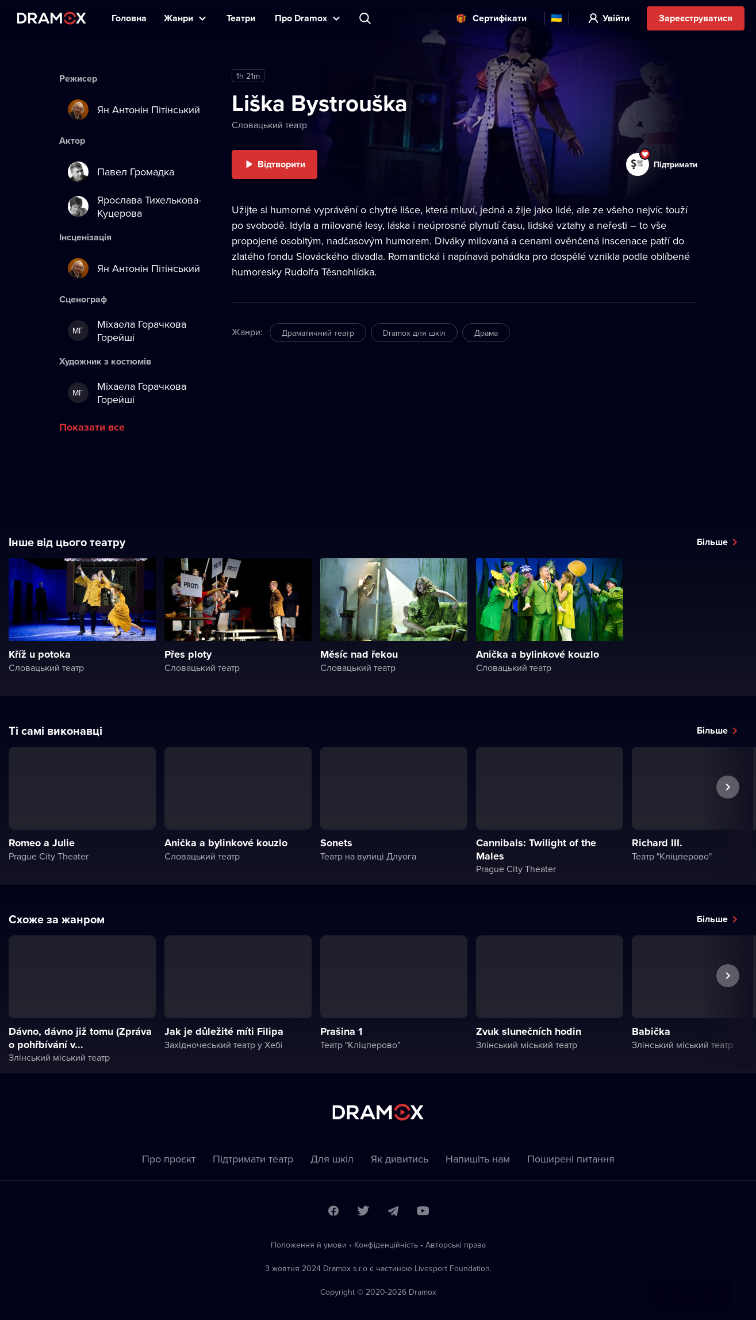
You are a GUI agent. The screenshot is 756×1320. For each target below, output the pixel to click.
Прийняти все (691, 1283)
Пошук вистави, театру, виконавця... (366, 18)
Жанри (178, 18)
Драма (486, 333)
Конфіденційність (386, 1244)
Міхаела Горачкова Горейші (127, 330)
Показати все (92, 427)
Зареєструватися (695, 18)
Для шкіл (332, 1159)
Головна (129, 18)
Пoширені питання (571, 1159)
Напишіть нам (478, 1159)
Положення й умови (309, 1244)
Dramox (51, 18)
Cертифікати (500, 18)
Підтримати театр (253, 1159)
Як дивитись (399, 1159)
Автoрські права (455, 1244)
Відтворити (281, 164)
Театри (242, 18)
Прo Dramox (301, 18)
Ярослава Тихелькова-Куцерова (134, 206)
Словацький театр (269, 124)
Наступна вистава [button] (728, 813)
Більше (712, 541)
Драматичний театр (318, 333)
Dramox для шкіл (414, 333)
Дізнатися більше (593, 1283)
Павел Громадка (121, 172)
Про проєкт (168, 1159)
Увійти (616, 18)
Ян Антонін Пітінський (134, 109)
